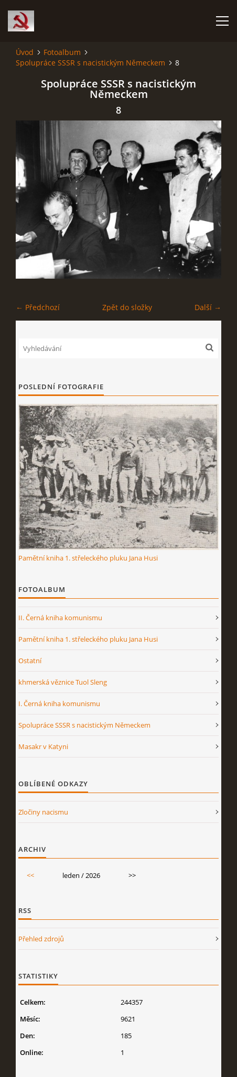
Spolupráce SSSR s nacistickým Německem (90, 63)
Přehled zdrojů (41, 938)
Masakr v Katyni (43, 746)
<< (30, 875)
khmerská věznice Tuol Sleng (62, 682)
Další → (208, 307)
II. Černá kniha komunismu (60, 617)
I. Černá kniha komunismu (59, 703)
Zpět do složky (127, 307)
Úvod (25, 52)
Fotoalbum (62, 52)
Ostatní (29, 660)
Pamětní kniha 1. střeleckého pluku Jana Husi (88, 558)
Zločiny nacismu (43, 812)
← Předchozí (38, 307)
